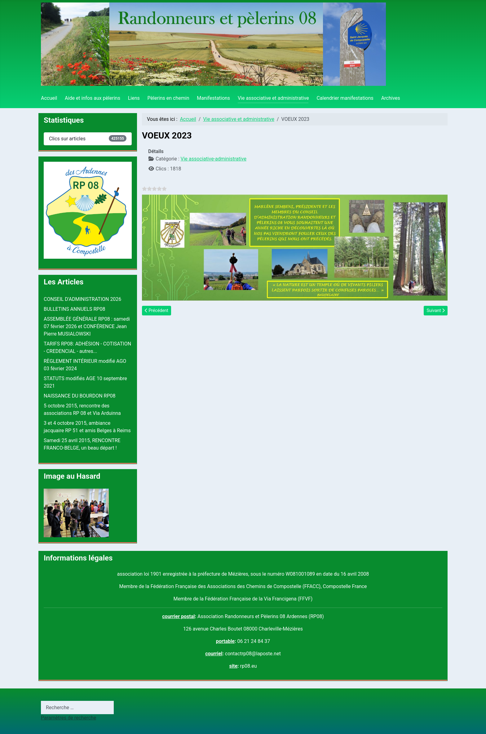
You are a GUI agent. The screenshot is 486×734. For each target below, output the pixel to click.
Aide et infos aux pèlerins (92, 98)
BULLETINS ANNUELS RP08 (74, 309)
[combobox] (77, 707)
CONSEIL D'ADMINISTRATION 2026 (82, 299)
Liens (134, 98)
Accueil (49, 98)
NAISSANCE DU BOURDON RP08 (80, 396)
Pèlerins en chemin (168, 98)
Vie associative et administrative (273, 98)
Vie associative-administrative (213, 159)
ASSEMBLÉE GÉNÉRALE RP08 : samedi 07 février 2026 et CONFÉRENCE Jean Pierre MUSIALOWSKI (87, 326)
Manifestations (213, 98)
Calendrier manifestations (344, 98)
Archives (390, 98)
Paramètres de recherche (68, 718)
